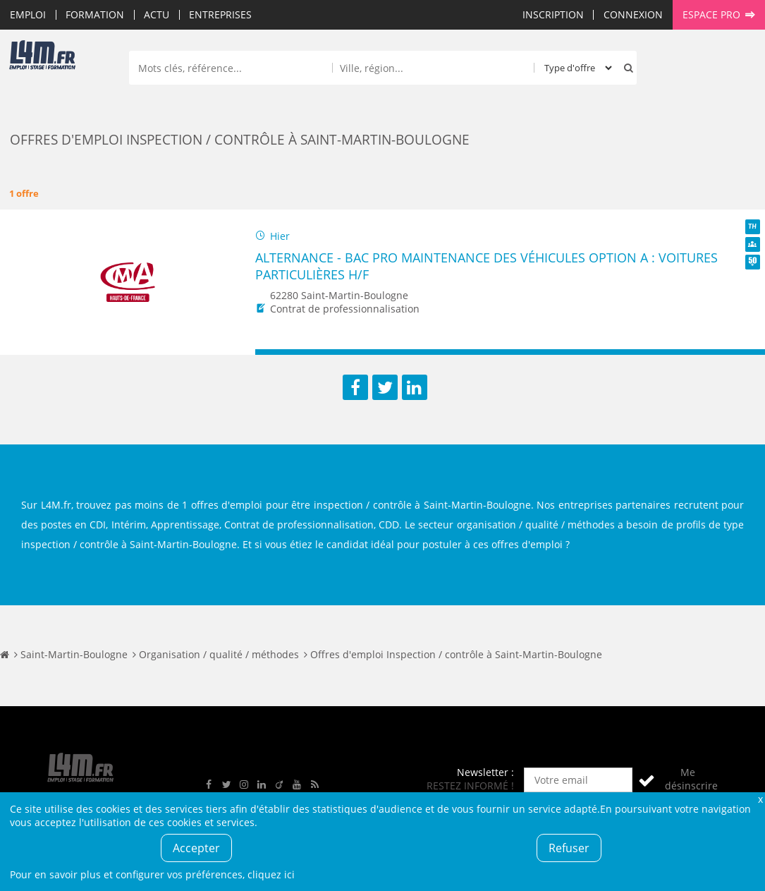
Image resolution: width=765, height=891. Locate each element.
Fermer (760, 799)
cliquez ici (271, 874)
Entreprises (220, 14)
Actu (156, 14)
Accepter (196, 848)
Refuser (569, 848)
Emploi (28, 14)
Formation (95, 14)
